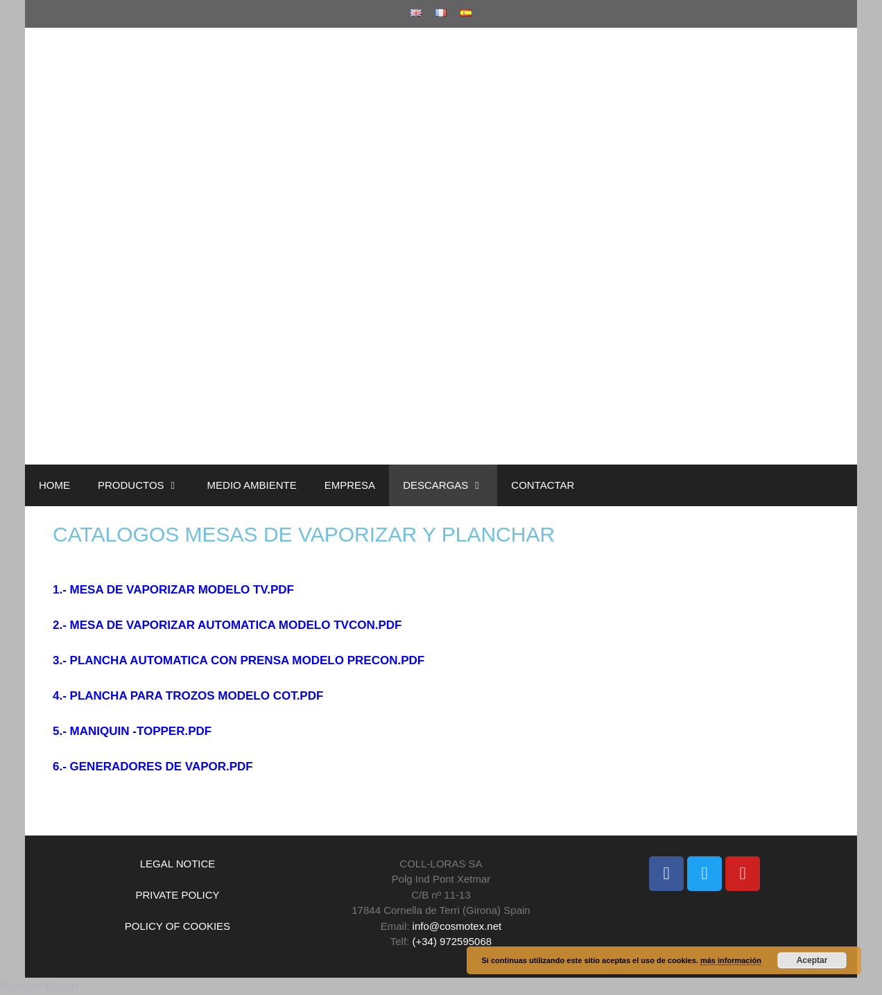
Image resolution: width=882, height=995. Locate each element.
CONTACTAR (542, 485)
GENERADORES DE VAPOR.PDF (161, 766)
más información (730, 960)
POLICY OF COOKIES (177, 926)
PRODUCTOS (145, 485)
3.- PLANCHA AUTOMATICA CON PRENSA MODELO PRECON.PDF (238, 660)
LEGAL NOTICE (178, 863)
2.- (61, 625)
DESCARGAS (450, 485)
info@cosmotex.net (457, 926)
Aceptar (812, 960)
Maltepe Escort (39, 986)
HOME (54, 485)
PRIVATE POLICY (177, 895)
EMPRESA (350, 485)
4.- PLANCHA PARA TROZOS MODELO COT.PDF (188, 695)
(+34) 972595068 (452, 941)
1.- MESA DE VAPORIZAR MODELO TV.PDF (173, 589)
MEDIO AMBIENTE (252, 485)
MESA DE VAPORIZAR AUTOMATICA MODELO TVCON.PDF (236, 625)
